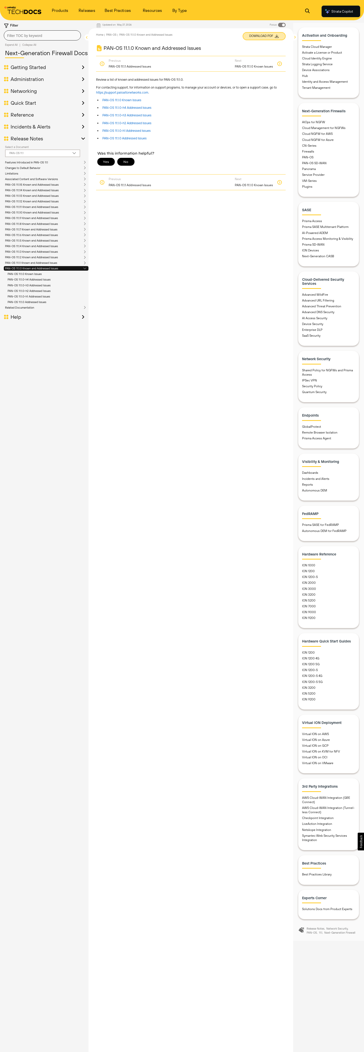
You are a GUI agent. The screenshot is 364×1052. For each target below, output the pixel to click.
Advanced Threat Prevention (321, 309)
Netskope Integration (316, 832)
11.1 (320, 935)
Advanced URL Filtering (318, 303)
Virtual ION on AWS (315, 737)
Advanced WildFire (315, 297)
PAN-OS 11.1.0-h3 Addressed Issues (29, 285)
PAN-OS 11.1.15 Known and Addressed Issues (32, 184)
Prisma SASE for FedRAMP (320, 528)
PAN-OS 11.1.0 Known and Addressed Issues (31, 268)
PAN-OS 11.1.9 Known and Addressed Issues (31, 218)
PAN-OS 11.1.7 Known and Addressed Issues (31, 229)
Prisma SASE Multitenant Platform (325, 230)
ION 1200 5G (311, 667)
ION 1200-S (310, 580)
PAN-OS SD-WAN (314, 166)
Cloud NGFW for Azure (318, 142)
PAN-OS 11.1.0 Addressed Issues (27, 302)
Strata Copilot (338, 11)
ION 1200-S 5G (312, 684)
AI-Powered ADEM (315, 236)
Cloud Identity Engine (317, 61)
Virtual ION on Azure (316, 742)
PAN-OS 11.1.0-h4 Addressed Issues (29, 279)
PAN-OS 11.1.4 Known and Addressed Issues (31, 246)
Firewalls (308, 154)
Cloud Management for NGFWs (324, 131)
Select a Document (17, 146)
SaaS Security (311, 338)
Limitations (11, 173)
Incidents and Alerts (315, 481)
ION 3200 (308, 597)
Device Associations (316, 73)
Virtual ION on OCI (314, 760)
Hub (305, 79)
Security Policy (312, 389)
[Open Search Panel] (307, 11)
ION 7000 (309, 609)
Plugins (307, 189)
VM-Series (309, 183)
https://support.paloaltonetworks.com (122, 92)
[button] (361, 841)
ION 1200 (308, 574)
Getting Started (28, 67)
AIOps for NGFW (313, 125)
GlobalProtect (311, 429)
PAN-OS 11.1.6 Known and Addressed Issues (31, 235)
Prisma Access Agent (316, 441)
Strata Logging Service (317, 67)
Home (99, 34)
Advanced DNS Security (318, 315)
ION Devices (310, 253)
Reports (307, 487)
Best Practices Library (317, 877)
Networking (24, 91)
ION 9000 (309, 615)
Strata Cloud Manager (317, 49)
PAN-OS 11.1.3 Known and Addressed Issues (31, 251)
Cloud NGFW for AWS (317, 137)
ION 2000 (309, 586)
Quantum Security (314, 395)
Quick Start (23, 103)
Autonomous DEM (314, 493)
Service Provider (313, 178)
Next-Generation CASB (318, 259)
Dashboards (310, 476)
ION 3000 (309, 591)
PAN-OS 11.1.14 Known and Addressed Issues (32, 190)
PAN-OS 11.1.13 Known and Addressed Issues (32, 195)
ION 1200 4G (310, 661)
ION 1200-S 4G (312, 679)
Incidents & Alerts (30, 127)
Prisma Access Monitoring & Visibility (327, 241)
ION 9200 (308, 621)
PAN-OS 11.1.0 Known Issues (25, 273)
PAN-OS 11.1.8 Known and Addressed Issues (31, 223)
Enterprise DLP (312, 333)
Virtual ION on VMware (317, 766)
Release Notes (27, 138)
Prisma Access (312, 224)
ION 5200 (308, 603)
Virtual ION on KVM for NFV (321, 754)
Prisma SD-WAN (313, 247)
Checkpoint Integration (318, 821)
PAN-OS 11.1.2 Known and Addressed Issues (31, 257)
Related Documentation (19, 307)
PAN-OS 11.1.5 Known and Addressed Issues (31, 240)
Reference (22, 115)
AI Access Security (314, 321)
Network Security (337, 931)
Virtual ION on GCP (315, 748)
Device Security (312, 327)
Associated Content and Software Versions (31, 179)
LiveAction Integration (317, 827)
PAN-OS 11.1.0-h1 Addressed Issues (29, 296)
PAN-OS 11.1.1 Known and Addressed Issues (31, 262)
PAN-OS (111, 34)
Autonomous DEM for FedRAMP (324, 533)
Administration (27, 79)
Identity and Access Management (325, 85)
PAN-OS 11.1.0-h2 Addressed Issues (29, 290)
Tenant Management (316, 90)
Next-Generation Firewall (339, 935)
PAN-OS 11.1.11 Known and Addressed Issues (31, 206)
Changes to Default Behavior (22, 167)
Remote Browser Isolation (319, 435)
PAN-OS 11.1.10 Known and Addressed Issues (32, 212)
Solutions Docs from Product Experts (327, 912)
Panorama (309, 172)
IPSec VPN (309, 383)
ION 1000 (308, 568)
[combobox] (42, 35)
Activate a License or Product (322, 55)
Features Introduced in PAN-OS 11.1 (26, 162)
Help (16, 317)
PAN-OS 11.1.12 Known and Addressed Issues (32, 201)
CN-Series (309, 148)
